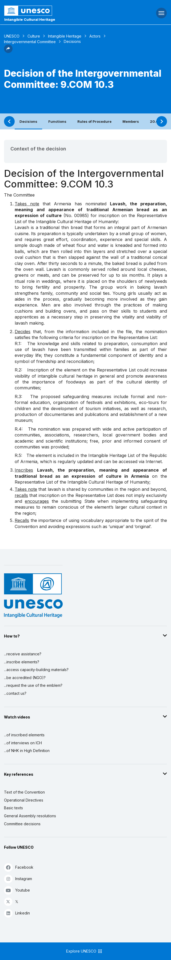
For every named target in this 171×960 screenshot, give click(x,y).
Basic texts (13, 808)
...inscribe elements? (21, 662)
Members (130, 121)
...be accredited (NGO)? (25, 677)
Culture (33, 36)
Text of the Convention (24, 792)
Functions (57, 121)
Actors (95, 36)
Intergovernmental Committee (30, 41)
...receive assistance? (22, 654)
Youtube (17, 890)
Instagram (18, 879)
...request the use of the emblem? (33, 685)
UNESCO (11, 36)
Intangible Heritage (64, 36)
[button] (8, 51)
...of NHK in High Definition (27, 750)
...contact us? (15, 693)
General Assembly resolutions (30, 816)
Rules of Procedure (94, 121)
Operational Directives (23, 800)
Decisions (28, 121)
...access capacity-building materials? (36, 669)
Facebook (18, 867)
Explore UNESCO (84, 951)
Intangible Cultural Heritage (29, 19)
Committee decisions (22, 824)
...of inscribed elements (24, 735)
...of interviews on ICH (23, 743)
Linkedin (17, 913)
